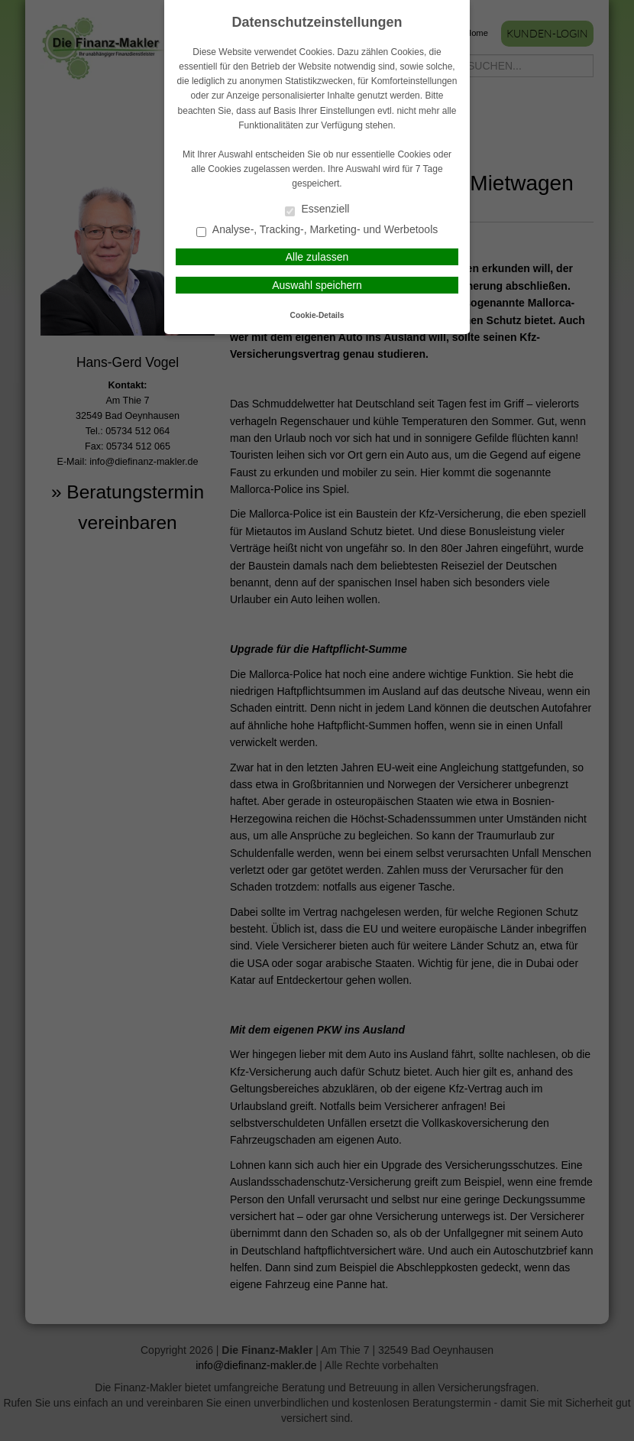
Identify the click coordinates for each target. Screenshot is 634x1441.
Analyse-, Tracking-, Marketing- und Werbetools (317, 230)
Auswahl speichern (317, 285)
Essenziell (317, 209)
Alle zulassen (317, 257)
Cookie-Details (317, 315)
